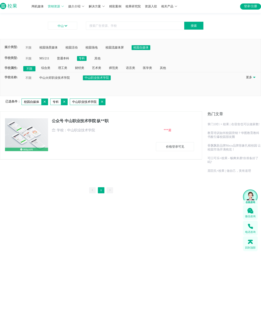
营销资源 (56, 6)
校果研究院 (133, 6)
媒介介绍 (76, 6)
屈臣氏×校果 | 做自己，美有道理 (229, 170)
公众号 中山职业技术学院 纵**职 (80, 121)
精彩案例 (115, 6)
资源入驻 (151, 6)
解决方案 (97, 6)
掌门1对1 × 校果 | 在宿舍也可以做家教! (233, 124)
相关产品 (169, 6)
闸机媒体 (38, 6)
